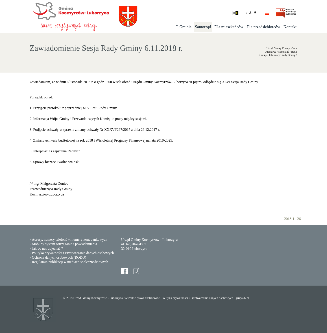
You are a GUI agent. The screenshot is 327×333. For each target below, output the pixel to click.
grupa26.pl (242, 298)
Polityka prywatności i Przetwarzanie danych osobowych (73, 253)
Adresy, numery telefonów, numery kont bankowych (69, 239)
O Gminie (184, 27)
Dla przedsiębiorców (263, 27)
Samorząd (203, 27)
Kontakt (289, 27)
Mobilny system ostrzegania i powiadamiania (64, 244)
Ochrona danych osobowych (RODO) (59, 257)
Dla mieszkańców (228, 27)
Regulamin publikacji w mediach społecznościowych (70, 262)
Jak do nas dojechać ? (47, 248)
